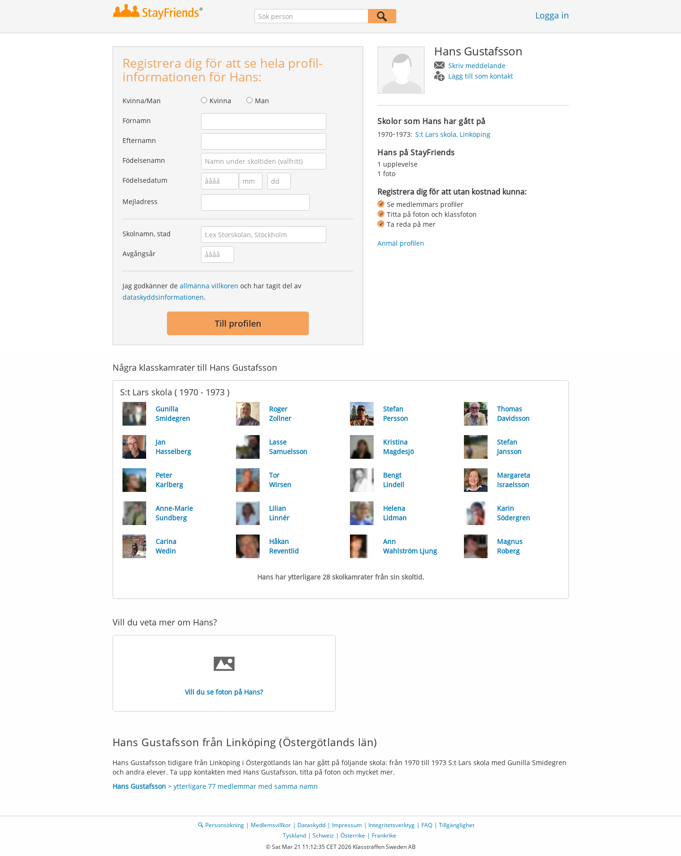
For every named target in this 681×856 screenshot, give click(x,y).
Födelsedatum (144, 180)
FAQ (426, 825)
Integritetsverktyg (391, 825)
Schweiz (323, 835)
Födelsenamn (143, 160)
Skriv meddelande (477, 65)
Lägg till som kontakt (480, 75)
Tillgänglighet (456, 825)
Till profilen (238, 323)
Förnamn (136, 120)
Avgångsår (139, 253)
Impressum (347, 825)
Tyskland (294, 835)
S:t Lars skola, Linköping (452, 134)
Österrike (352, 835)
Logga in (552, 15)
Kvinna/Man (141, 100)
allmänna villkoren (209, 285)
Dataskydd (311, 825)
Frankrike (384, 835)
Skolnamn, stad (146, 233)
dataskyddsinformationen (163, 297)
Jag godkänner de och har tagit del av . (211, 291)
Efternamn (139, 140)
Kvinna (220, 100)
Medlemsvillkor (271, 825)
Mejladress (139, 201)
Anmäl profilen (400, 243)
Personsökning (224, 825)
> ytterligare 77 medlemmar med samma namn (215, 786)
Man (262, 100)
